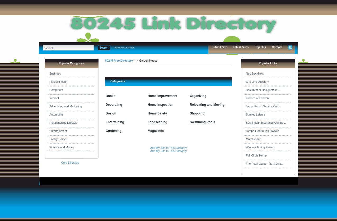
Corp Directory (70, 162)
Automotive (56, 114)
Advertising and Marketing (65, 106)
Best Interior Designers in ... (263, 89)
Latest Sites (241, 47)
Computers (56, 89)
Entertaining (115, 122)
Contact (277, 47)
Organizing (198, 96)
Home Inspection (160, 105)
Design (111, 113)
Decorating (114, 105)
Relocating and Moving (207, 105)
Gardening (113, 131)
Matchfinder (253, 139)
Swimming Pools (202, 122)
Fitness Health (58, 81)
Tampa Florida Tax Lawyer (262, 130)
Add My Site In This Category (168, 147)
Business (55, 73)
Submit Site (219, 47)
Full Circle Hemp (256, 155)
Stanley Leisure (255, 114)
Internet (54, 98)
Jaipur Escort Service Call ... (263, 106)
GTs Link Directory (257, 81)
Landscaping (157, 122)
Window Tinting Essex (259, 147)
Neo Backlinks (255, 73)
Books (110, 96)
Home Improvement (162, 96)
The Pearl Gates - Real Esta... (264, 163)
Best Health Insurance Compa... (266, 122)
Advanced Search (124, 47)
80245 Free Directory (119, 60)
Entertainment (58, 130)
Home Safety (157, 113)
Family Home (57, 139)
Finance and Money (61, 147)
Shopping (197, 113)
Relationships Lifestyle (63, 122)
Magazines (156, 131)
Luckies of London (257, 98)
